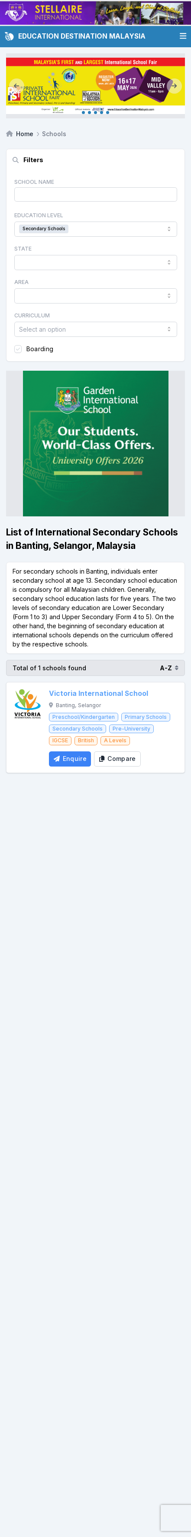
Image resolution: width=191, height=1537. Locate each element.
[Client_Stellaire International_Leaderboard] (95, 13)
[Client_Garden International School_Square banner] (95, 443)
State (23, 248)
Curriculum (32, 315)
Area (21, 282)
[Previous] (16, 85)
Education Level (38, 215)
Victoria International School (98, 693)
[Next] (174, 85)
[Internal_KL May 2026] (95, 85)
